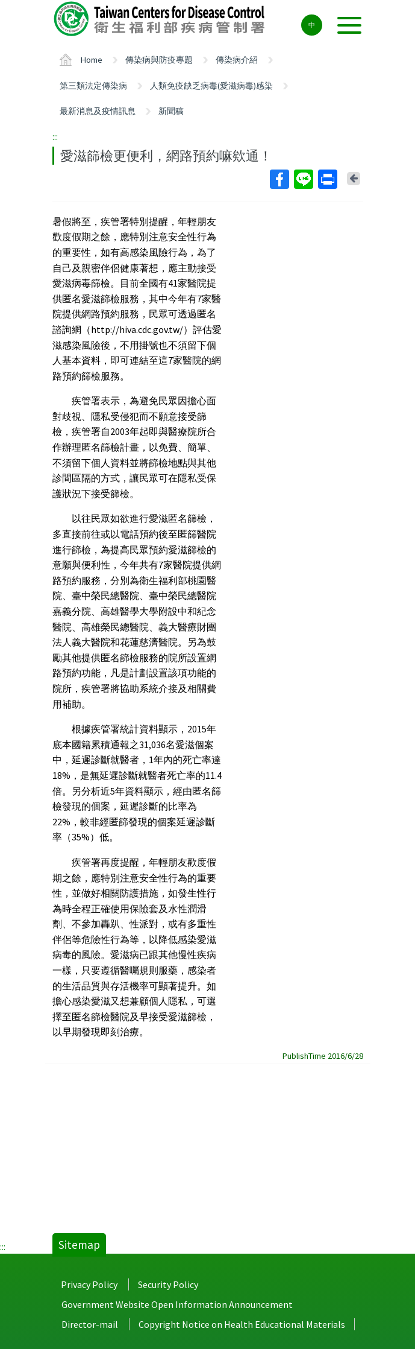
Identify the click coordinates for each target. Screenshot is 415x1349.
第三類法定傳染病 (93, 85)
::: (55, 136)
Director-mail (89, 1324)
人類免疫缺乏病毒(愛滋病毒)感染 (211, 85)
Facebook (279, 179)
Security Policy (168, 1284)
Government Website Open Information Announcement (177, 1304)
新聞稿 (171, 111)
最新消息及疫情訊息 (98, 111)
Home (91, 59)
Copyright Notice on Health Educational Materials (242, 1324)
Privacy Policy (89, 1284)
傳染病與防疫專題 (159, 59)
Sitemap (79, 1244)
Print (327, 179)
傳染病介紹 (237, 59)
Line (303, 179)
